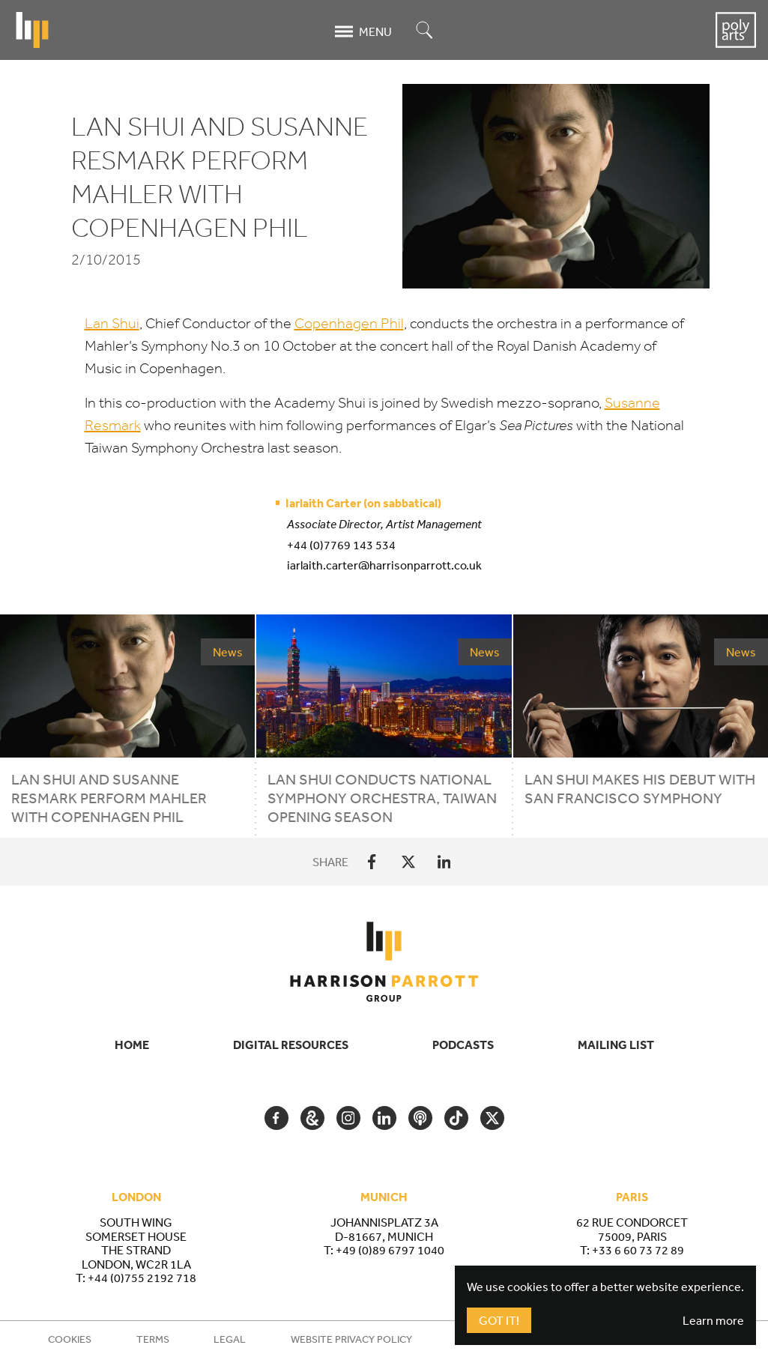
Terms (152, 1339)
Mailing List (616, 1044)
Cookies (69, 1339)
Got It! (499, 1320)
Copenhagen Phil (349, 323)
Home (132, 1044)
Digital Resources (290, 1044)
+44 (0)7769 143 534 (341, 544)
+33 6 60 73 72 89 (638, 1249)
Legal (230, 1339)
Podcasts (463, 1044)
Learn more (713, 1320)
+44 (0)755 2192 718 (142, 1277)
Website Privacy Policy (351, 1339)
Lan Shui (112, 323)
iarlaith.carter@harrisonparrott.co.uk (384, 565)
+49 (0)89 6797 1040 (390, 1249)
